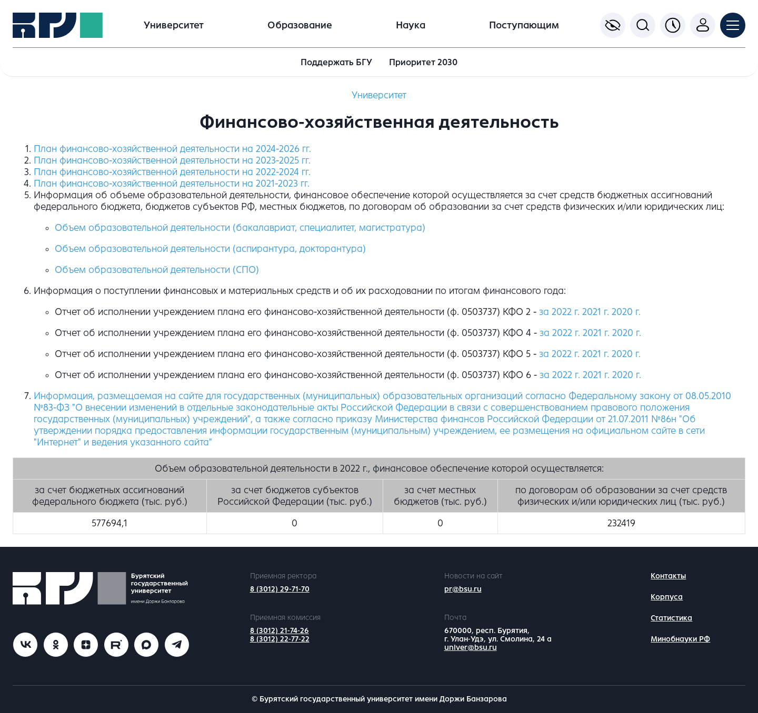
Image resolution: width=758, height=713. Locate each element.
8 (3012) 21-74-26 (279, 631)
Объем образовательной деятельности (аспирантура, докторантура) (210, 248)
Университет (174, 25)
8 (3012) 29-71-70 (280, 589)
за (560, 333)
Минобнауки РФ (680, 639)
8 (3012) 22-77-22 (280, 639)
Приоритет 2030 (423, 62)
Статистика (671, 618)
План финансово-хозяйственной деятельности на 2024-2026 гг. (172, 149)
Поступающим (524, 25)
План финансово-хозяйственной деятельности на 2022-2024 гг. (172, 172)
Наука (410, 25)
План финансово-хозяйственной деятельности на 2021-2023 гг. (172, 183)
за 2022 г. (559, 312)
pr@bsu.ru (463, 589)
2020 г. (626, 312)
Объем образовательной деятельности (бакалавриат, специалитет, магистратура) (240, 227)
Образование (299, 25)
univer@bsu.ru (470, 647)
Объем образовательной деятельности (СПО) (157, 269)
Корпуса (667, 597)
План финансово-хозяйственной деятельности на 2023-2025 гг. (172, 160)
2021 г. (595, 312)
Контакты (668, 576)
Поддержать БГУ (336, 62)
